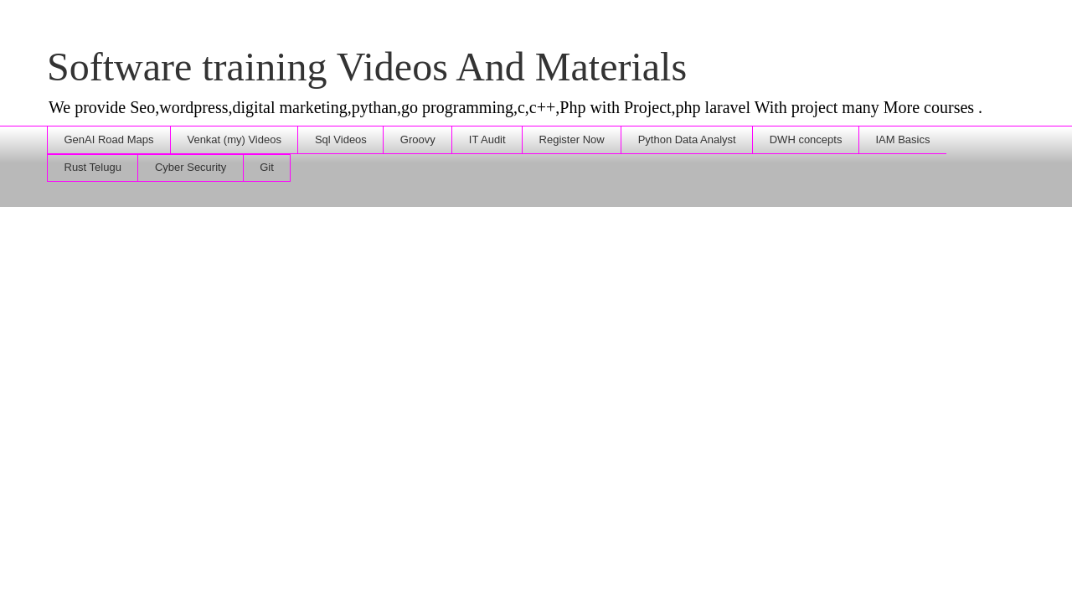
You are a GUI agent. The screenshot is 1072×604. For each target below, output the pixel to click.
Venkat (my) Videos (234, 139)
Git (267, 167)
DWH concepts (806, 139)
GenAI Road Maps (109, 139)
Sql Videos (341, 139)
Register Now (572, 139)
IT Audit (487, 139)
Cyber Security (190, 167)
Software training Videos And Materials (367, 66)
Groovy (418, 139)
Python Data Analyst (687, 139)
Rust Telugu (92, 167)
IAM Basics (902, 139)
